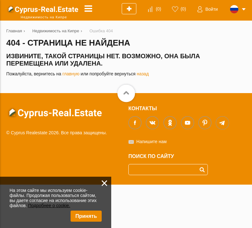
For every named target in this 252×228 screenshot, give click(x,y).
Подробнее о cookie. (49, 205)
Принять (86, 216)
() (158, 8)
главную (71, 73)
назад (143, 73)
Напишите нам (151, 141)
